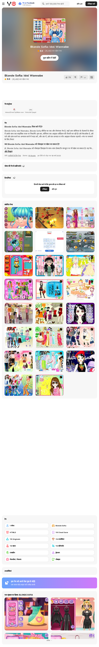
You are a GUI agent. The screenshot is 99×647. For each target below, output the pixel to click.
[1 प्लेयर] (27, 525)
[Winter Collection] (19, 337)
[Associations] (49, 241)
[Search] (43, 3)
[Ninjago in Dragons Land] (49, 217)
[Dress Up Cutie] (49, 265)
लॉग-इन (79, 4)
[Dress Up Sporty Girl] (80, 337)
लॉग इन (54, 189)
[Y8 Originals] (27, 539)
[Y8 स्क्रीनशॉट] (72, 545)
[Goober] (19, 241)
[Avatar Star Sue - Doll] (19, 265)
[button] (8, 151)
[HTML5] (27, 532)
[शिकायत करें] (83, 77)
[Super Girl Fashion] (49, 313)
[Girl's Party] (80, 289)
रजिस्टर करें (91, 4)
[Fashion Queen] (49, 289)
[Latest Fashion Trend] (19, 385)
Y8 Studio (32, 156)
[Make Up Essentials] (80, 313)
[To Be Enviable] (49, 385)
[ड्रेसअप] (72, 552)
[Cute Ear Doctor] (19, 217)
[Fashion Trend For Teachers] (19, 313)
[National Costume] (49, 337)
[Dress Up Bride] (80, 265)
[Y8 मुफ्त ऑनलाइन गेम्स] (11, 4)
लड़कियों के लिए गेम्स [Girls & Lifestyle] (14, 156)
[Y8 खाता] (27, 545)
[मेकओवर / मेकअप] (27, 559)
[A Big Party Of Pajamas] (49, 361)
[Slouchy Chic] (19, 361)
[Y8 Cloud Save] (72, 532)
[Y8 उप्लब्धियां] (72, 539)
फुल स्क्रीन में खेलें (49, 58)
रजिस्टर (44, 189)
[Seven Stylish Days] (80, 217)
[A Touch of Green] (19, 289)
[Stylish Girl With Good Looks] (80, 361)
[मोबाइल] (72, 559)
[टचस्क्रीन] (27, 552)
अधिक (49, 640)
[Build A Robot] (80, 241)
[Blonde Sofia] (72, 525)
